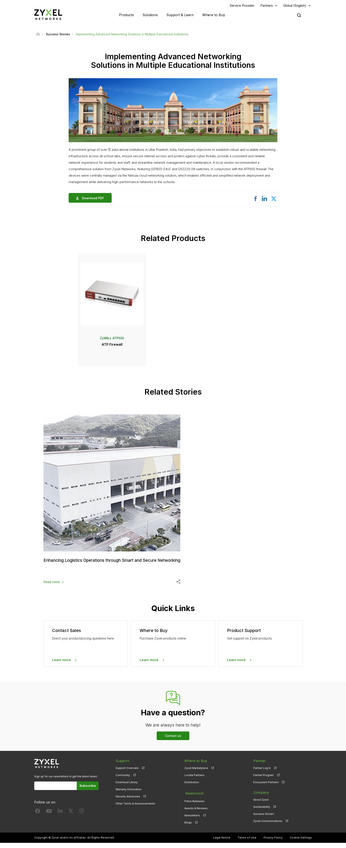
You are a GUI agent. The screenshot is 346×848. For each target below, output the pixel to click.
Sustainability (261, 813)
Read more (51, 588)
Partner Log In (262, 774)
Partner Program (263, 781)
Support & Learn (180, 15)
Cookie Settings (301, 842)
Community (123, 781)
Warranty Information (129, 796)
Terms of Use (247, 842)
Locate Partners (194, 781)
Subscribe (87, 792)
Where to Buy (213, 15)
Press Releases (194, 806)
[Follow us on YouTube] (49, 818)
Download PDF (94, 199)
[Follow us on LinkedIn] (60, 818)
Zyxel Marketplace (196, 774)
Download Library (127, 788)
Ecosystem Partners (266, 788)
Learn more (61, 666)
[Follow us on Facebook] (37, 818)
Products (126, 15)
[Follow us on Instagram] (81, 818)
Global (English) (294, 6)
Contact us (173, 742)
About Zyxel (261, 806)
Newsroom (193, 799)
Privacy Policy (273, 842)
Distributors (191, 788)
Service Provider (242, 6)
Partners (266, 6)
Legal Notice (221, 842)
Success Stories (263, 820)
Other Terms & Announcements (135, 810)
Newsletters (192, 820)
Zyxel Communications (267, 827)
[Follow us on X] (70, 818)
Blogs (188, 827)
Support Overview (127, 774)
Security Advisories (128, 803)
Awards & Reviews (196, 813)
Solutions (150, 15)
